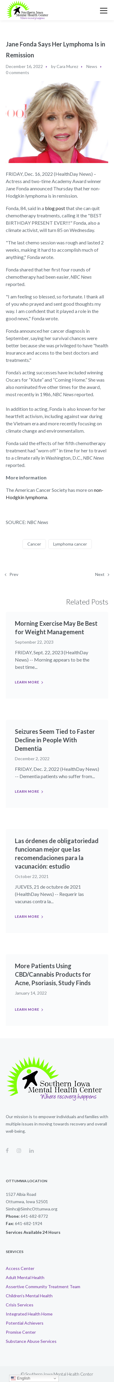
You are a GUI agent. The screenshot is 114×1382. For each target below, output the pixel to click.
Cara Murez (67, 66)
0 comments (17, 72)
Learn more (27, 682)
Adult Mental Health (25, 1277)
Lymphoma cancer (70, 543)
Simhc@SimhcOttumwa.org (31, 1208)
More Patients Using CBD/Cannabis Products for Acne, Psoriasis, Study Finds (53, 974)
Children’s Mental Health (29, 1295)
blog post (55, 208)
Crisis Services (19, 1304)
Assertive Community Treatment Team (43, 1286)
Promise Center (21, 1332)
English (20, 1378)
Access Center (20, 1268)
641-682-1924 (28, 1223)
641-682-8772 (34, 1216)
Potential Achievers (24, 1323)
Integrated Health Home (29, 1313)
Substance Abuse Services (31, 1341)
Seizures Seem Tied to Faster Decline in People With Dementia (55, 740)
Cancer (34, 543)
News (91, 66)
